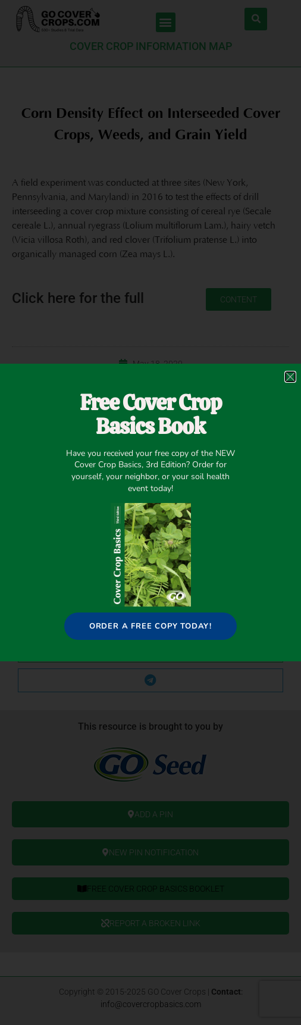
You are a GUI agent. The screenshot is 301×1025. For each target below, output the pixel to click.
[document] (150, 512)
